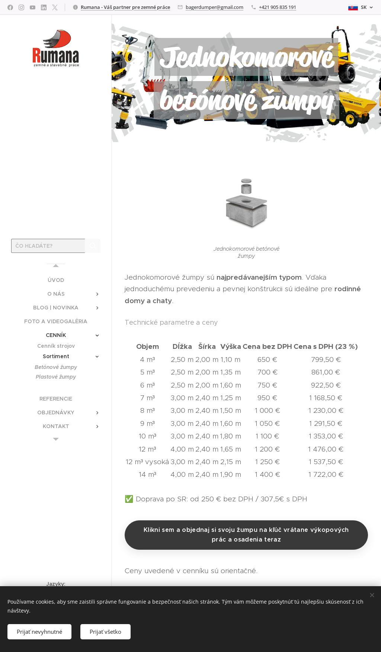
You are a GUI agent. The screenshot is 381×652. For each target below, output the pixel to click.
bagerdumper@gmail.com (214, 7)
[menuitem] (55, 280)
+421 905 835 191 (277, 7)
